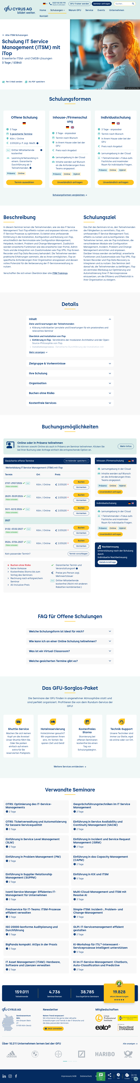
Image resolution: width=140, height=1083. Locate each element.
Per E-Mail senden (12, 82)
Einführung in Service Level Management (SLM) (33, 841)
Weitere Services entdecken (70, 766)
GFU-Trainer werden (79, 4)
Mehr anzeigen (38, 352)
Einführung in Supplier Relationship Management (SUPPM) (29, 876)
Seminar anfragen (101, 4)
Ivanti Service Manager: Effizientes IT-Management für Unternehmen (31, 893)
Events (101, 10)
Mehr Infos (126, 446)
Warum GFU (75, 10)
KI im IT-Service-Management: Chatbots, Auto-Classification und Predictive (100, 963)
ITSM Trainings (60, 273)
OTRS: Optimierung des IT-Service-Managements (29, 805)
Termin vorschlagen (78, 554)
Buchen (81, 482)
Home (43, 10)
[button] (70, 631)
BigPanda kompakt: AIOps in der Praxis (31, 944)
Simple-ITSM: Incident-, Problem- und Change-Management (98, 911)
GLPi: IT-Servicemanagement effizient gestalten (98, 928)
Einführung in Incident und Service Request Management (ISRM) (101, 841)
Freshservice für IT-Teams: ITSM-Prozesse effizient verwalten (33, 911)
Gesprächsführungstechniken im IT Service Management (101, 805)
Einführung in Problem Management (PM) (33, 856)
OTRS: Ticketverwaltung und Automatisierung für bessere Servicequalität (36, 823)
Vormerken (81, 487)
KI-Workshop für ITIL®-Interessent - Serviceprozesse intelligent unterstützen (100, 946)
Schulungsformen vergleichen (70, 195)
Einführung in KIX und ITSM (91, 874)
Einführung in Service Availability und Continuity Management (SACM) (97, 823)
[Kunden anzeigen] (130, 1043)
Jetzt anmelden (53, 1028)
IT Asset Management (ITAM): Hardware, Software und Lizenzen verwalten (33, 963)
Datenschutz (86, 1076)
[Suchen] (125, 4)
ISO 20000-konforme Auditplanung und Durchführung (32, 928)
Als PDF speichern (35, 82)
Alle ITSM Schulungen (15, 35)
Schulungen (57, 10)
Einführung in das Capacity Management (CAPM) (100, 858)
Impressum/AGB (68, 1076)
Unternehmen (116, 10)
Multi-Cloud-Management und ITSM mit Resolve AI (99, 893)
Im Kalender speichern (75, 461)
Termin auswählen (24, 182)
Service (89, 10)
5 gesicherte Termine (21, 134)
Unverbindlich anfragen (70, 182)
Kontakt (44, 16)
